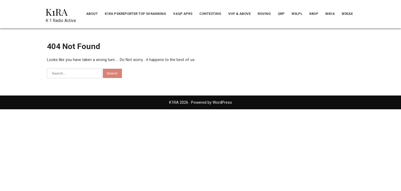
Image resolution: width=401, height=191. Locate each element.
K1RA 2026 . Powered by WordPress (200, 102)
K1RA (57, 11)
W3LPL (297, 14)
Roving (264, 14)
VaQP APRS (182, 14)
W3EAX (347, 14)
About (92, 14)
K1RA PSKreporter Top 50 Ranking (135, 14)
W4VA (330, 14)
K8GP (313, 14)
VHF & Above (239, 14)
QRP (281, 14)
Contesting (210, 14)
